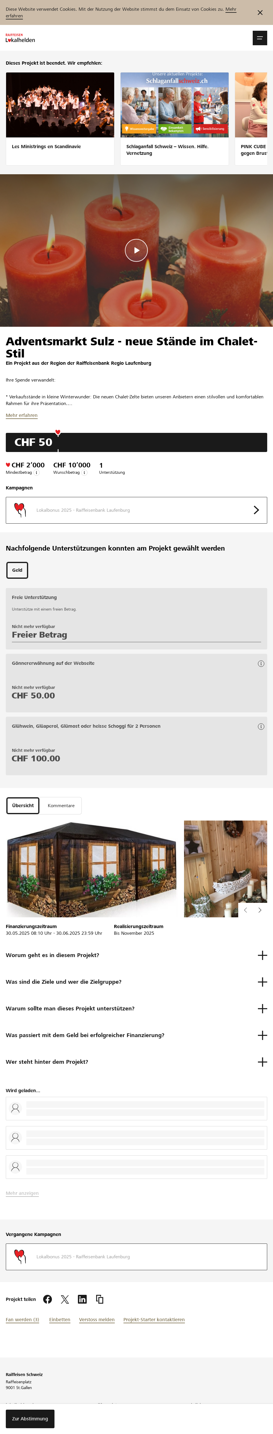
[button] (260, 38)
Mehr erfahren (22, 415)
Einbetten (59, 1319)
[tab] (17, 570)
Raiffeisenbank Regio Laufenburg (113, 363)
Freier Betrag (39, 635)
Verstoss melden (97, 1319)
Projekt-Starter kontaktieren (154, 1319)
